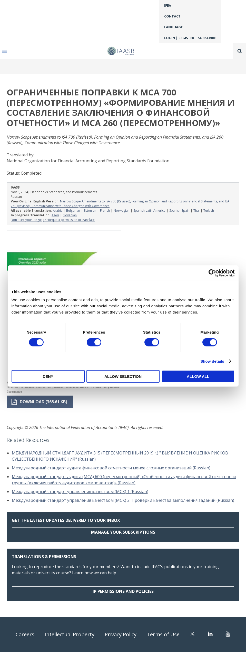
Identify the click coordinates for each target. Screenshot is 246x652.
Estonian (90, 210)
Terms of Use (163, 634)
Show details (212, 361)
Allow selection (123, 376)
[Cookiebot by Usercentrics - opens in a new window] (212, 273)
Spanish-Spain (179, 210)
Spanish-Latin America (149, 210)
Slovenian (70, 215)
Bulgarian (73, 210)
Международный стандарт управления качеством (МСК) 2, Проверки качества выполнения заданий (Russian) (123, 500)
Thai (196, 210)
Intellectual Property (69, 634)
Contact (172, 16)
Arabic (57, 210)
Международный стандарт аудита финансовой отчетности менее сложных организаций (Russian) (111, 468)
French (105, 210)
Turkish (208, 210)
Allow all (198, 376)
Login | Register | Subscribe (190, 37)
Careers (25, 634)
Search (239, 51)
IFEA (167, 5)
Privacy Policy (120, 634)
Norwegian (122, 210)
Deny (48, 376)
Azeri (55, 215)
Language (173, 27)
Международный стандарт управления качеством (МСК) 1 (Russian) (80, 491)
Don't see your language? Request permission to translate (53, 220)
